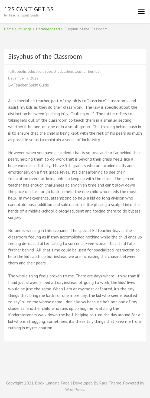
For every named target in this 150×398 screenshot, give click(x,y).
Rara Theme (110, 383)
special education (59, 71)
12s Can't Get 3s (29, 9)
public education (30, 71)
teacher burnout (87, 71)
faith (11, 71)
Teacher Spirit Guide (31, 85)
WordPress (74, 389)
